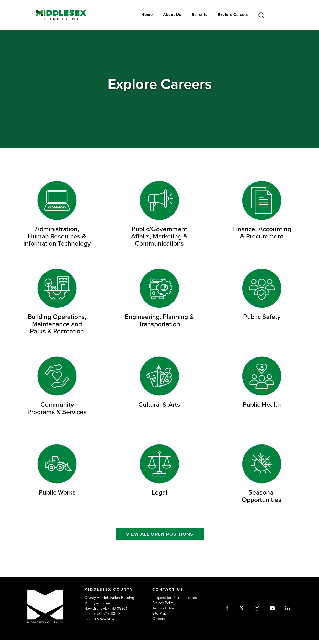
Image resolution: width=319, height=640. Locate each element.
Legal (159, 492)
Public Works (57, 492)
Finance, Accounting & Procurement (261, 232)
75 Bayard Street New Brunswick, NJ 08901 (105, 605)
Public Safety (261, 316)
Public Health (262, 404)
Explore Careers (233, 14)
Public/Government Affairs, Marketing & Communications (159, 236)
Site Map (159, 613)
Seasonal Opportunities (261, 495)
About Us (172, 14)
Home (147, 14)
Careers (158, 618)
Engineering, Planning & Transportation (159, 320)
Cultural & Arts (159, 404)
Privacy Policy (163, 602)
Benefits (199, 14)
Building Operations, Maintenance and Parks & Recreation (57, 324)
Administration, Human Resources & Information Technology (57, 236)
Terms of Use (163, 608)
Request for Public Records (174, 597)
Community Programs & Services (57, 408)
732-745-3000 (108, 613)
